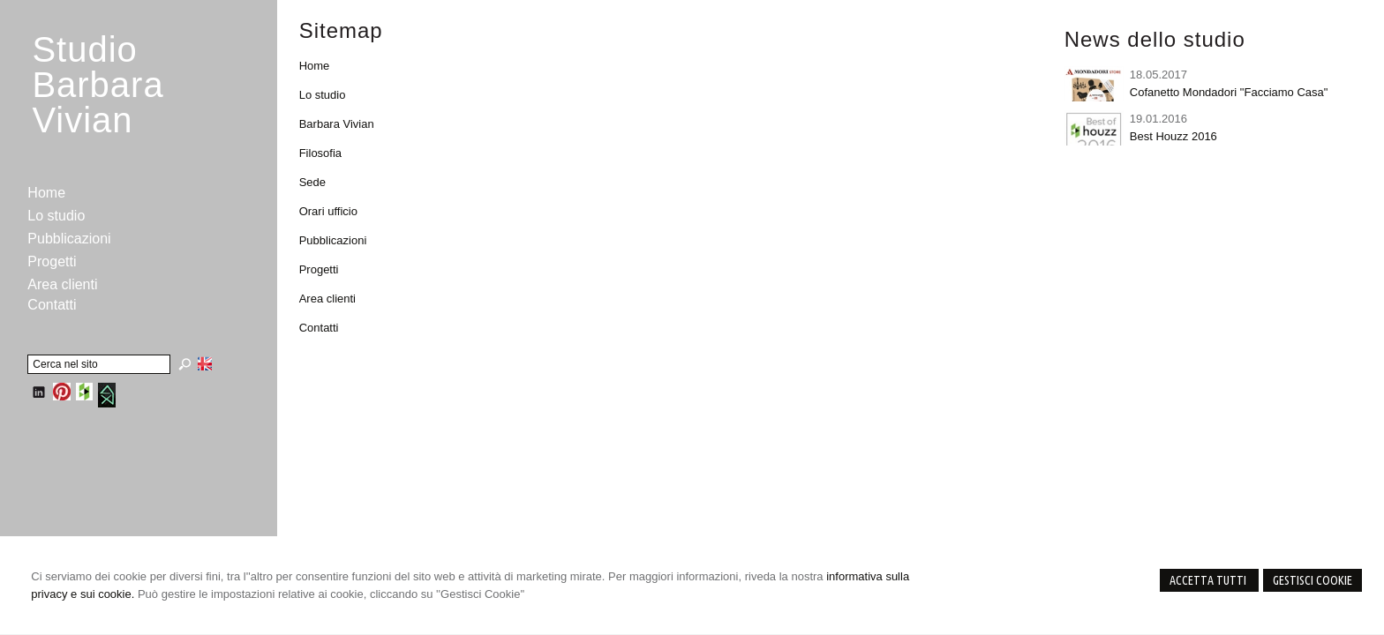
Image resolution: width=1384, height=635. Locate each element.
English (205, 363)
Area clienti (327, 298)
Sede (312, 182)
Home (314, 65)
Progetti (319, 269)
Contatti (319, 327)
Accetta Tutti (1209, 580)
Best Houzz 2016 (1173, 136)
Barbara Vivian (336, 124)
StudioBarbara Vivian (97, 84)
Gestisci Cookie (1312, 580)
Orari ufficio (328, 211)
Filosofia (320, 153)
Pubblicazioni (333, 240)
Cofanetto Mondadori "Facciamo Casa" (1229, 92)
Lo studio (322, 94)
